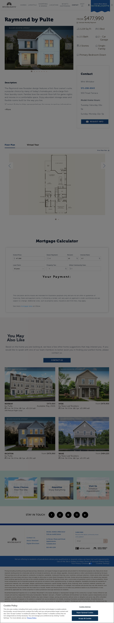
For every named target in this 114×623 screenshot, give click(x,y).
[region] (57, 612)
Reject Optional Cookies (85, 613)
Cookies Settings (85, 607)
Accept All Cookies (85, 618)
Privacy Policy (31, 618)
